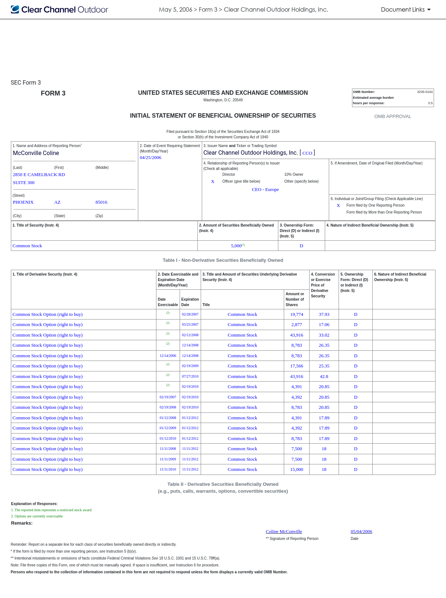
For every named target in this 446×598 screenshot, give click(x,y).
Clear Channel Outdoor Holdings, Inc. (251, 152)
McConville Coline (36, 153)
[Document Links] (407, 9)
